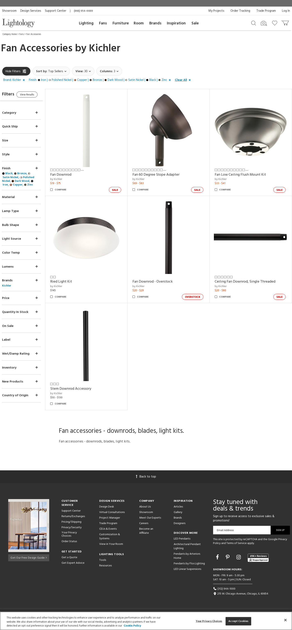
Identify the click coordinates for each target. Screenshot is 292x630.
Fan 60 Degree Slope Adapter (161, 172)
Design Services (30, 10)
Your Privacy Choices (69, 537)
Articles (178, 509)
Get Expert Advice (73, 566)
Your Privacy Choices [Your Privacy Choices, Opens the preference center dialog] (209, 621)
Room (139, 23)
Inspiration (176, 23)
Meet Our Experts (150, 521)
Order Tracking (240, 10)
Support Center (55, 10)
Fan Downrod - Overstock (158, 276)
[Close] (285, 619)
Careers (143, 526)
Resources (105, 568)
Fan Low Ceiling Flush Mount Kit (243, 172)
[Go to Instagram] (239, 561)
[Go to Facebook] (218, 561)
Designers (179, 526)
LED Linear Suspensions (187, 572)
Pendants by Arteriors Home (187, 559)
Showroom (9, 10)
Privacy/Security (72, 530)
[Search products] (253, 23)
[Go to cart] (285, 22)
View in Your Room (111, 547)
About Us (145, 509)
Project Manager (109, 521)
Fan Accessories (33, 34)
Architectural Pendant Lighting (187, 549)
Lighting (86, 23)
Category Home (10, 34)
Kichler (104, 48)
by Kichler (64, 176)
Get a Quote (69, 560)
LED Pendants (182, 542)
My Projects (216, 10)
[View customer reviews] (258, 561)
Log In (286, 10)
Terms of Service (236, 546)
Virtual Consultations (112, 515)
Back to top (146, 479)
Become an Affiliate (146, 534)
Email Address (225, 533)
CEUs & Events (108, 532)
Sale (195, 23)
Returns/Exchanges (73, 519)
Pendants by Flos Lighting (189, 566)
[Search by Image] (263, 23)
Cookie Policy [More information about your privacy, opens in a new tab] (132, 626)
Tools (102, 563)
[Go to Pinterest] (228, 561)
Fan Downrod (69, 172)
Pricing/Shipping (71, 525)
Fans (103, 23)
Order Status (69, 544)
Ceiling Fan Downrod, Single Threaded (247, 276)
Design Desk (106, 509)
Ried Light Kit (69, 276)
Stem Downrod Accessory (78, 381)
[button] (15, 80)
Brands (155, 23)
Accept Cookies (238, 621)
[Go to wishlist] (275, 23)
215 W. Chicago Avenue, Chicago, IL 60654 (240, 597)
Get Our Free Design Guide (28, 560)
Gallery (178, 515)
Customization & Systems (109, 539)
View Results (36, 95)
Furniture (121, 23)
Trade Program (266, 10)
